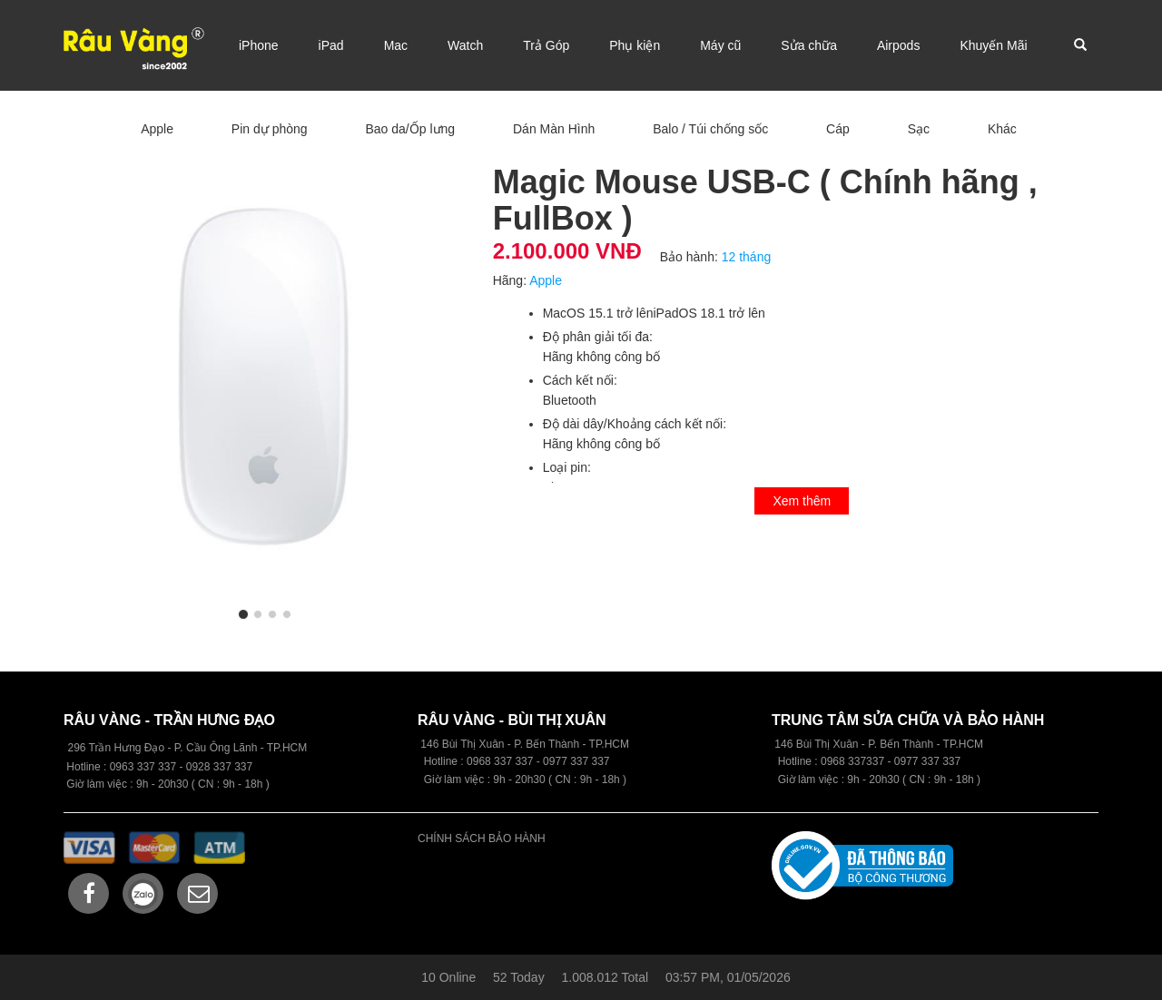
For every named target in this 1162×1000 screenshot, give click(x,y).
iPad (331, 45)
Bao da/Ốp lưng (410, 129)
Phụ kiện (634, 45)
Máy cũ (720, 45)
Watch (465, 45)
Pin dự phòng (269, 129)
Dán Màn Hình (554, 129)
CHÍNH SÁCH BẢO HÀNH (482, 838)
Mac (396, 45)
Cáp (838, 129)
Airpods (898, 45)
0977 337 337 (927, 761)
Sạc (919, 129)
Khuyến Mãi (993, 45)
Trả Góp (546, 45)
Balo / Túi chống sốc (710, 129)
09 (472, 761)
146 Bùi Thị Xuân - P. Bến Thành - (858, 744)
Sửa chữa (809, 45)
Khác (1002, 129)
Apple (157, 129)
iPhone (259, 45)
